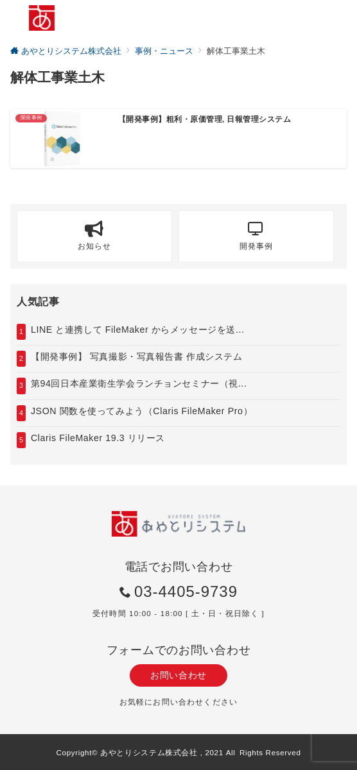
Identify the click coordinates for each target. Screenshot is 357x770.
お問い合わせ (178, 675)
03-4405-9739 (186, 591)
